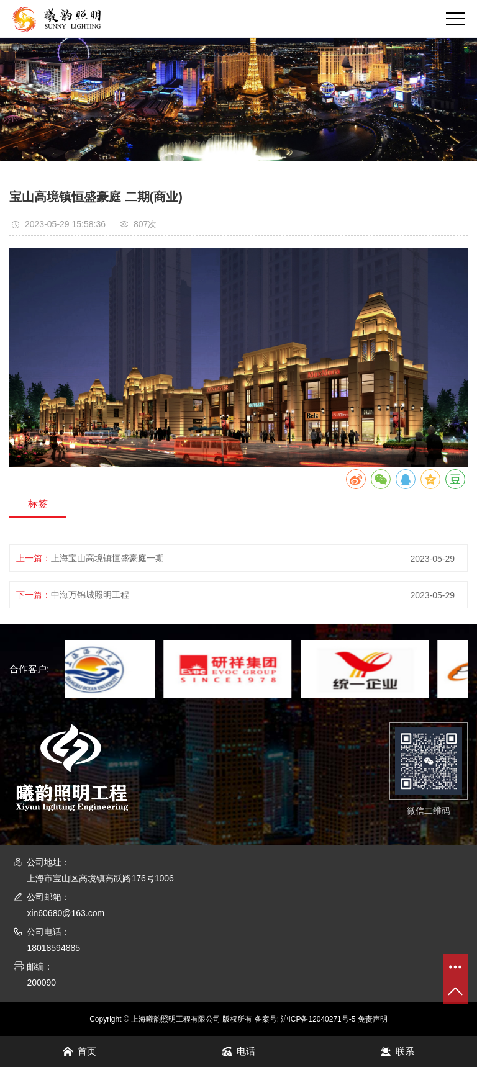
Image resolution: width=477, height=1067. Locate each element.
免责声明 (373, 1019)
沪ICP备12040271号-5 (318, 1019)
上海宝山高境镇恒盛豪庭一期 (107, 558)
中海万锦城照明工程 (90, 595)
